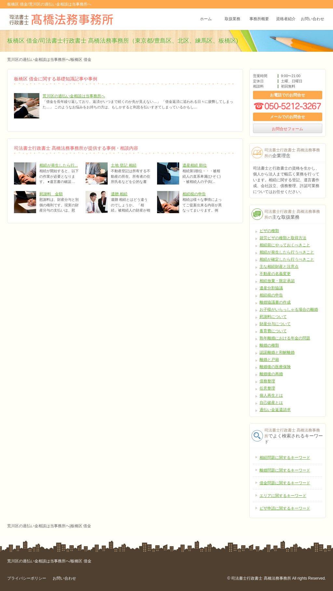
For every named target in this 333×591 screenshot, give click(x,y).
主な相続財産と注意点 (279, 266)
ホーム (206, 19)
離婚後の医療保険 (275, 366)
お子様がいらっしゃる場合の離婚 (289, 309)
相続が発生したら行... (58, 165)
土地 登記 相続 (124, 165)
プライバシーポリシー (26, 578)
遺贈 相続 (119, 194)
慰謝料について (273, 316)
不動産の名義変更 (275, 273)
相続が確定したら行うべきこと (287, 259)
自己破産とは (271, 402)
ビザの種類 (269, 230)
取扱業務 (232, 19)
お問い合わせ (312, 19)
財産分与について (275, 324)
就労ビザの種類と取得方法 (283, 238)
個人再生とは (271, 395)
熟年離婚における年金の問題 (285, 338)
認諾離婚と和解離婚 (277, 352)
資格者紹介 (286, 19)
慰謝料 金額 (51, 194)
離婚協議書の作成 (275, 302)
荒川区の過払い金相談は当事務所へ (74, 96)
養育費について (273, 331)
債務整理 (267, 381)
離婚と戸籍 (269, 359)
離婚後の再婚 (271, 374)
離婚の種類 (269, 345)
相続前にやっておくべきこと (285, 245)
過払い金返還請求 (275, 409)
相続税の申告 (194, 194)
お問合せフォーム (287, 129)
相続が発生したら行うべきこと (287, 252)
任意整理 (267, 388)
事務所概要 (259, 19)
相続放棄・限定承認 (277, 281)
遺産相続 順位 (194, 165)
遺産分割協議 (271, 288)
